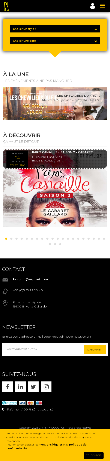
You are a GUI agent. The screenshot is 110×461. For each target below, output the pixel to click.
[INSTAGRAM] (46, 386)
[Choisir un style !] (55, 29)
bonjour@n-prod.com (30, 279)
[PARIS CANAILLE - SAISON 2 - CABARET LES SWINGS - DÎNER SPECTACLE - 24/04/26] (55, 188)
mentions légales (51, 444)
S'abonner (94, 349)
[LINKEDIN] (20, 386)
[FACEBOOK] (7, 386)
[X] (33, 386)
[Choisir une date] (55, 41)
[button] (6, 239)
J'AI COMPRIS (93, 455)
